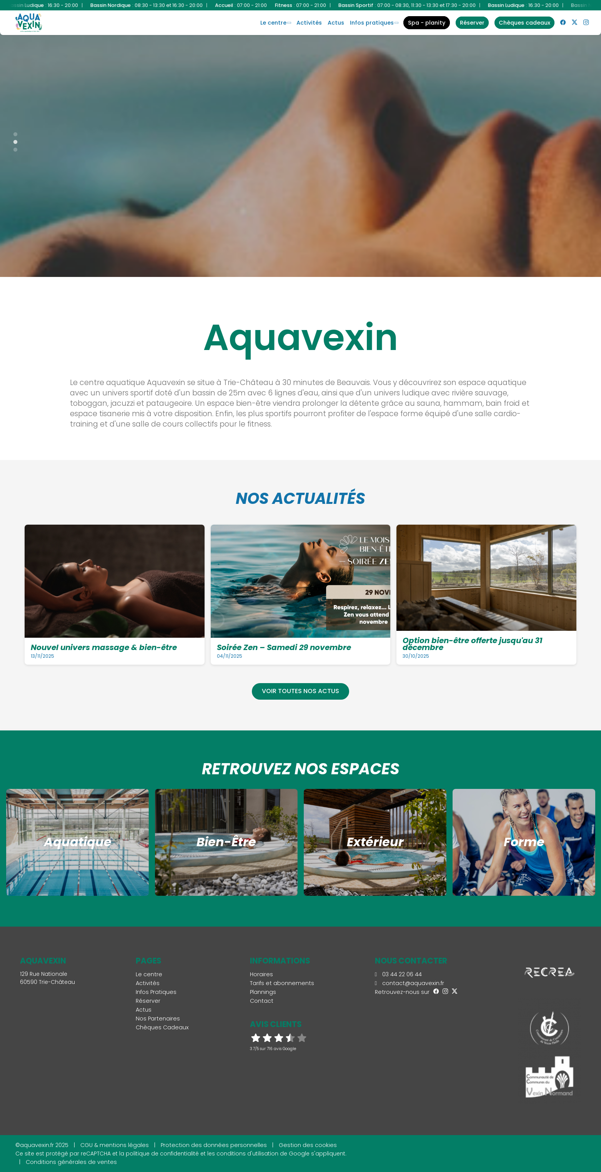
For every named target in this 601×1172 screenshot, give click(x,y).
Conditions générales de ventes (71, 1162)
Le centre (273, 22)
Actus (336, 22)
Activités (309, 22)
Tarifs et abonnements (282, 983)
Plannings (263, 992)
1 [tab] (11, 132)
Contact (261, 1001)
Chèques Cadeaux (162, 1027)
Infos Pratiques (372, 22)
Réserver (148, 1001)
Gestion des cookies (308, 1145)
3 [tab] (11, 148)
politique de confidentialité (162, 1153)
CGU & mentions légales (114, 1145)
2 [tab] (11, 140)
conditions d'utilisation (247, 1153)
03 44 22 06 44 (398, 974)
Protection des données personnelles (214, 1145)
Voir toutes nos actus (300, 691)
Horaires (261, 974)
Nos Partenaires (158, 1018)
